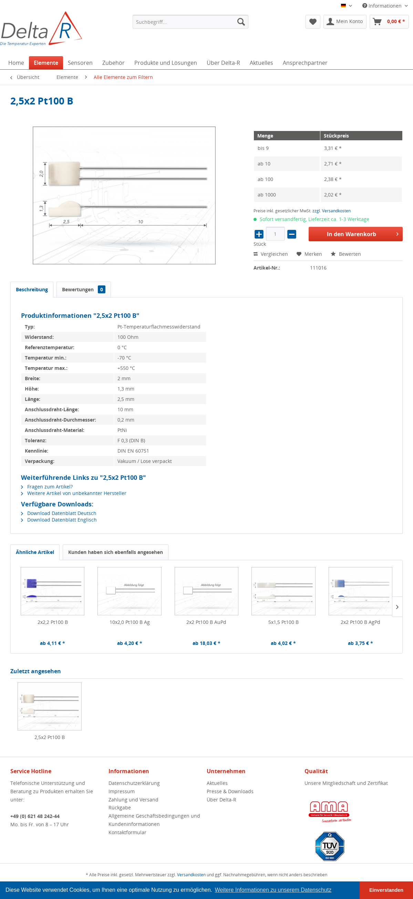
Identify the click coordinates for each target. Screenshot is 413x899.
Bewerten (346, 254)
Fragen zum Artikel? (47, 486)
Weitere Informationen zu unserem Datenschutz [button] (273, 890)
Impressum (122, 791)
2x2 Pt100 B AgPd (360, 622)
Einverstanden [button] (386, 890)
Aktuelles (217, 783)
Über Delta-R (221, 799)
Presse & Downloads (230, 791)
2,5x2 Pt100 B (49, 737)
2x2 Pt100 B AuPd (206, 622)
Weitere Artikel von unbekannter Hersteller (73, 493)
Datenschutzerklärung (134, 783)
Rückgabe (120, 807)
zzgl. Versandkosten (331, 211)
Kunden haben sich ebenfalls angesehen (115, 552)
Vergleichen (271, 254)
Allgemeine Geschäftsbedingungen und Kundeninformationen (154, 819)
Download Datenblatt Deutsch (58, 513)
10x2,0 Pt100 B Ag (130, 622)
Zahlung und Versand (133, 799)
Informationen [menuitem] (382, 5)
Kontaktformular (127, 832)
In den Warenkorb (363, 233)
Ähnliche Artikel (35, 552)
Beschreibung (32, 289)
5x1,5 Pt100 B (283, 622)
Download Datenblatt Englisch (59, 519)
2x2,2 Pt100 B (53, 622)
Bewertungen (83, 289)
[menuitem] (190, 22)
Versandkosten (191, 875)
